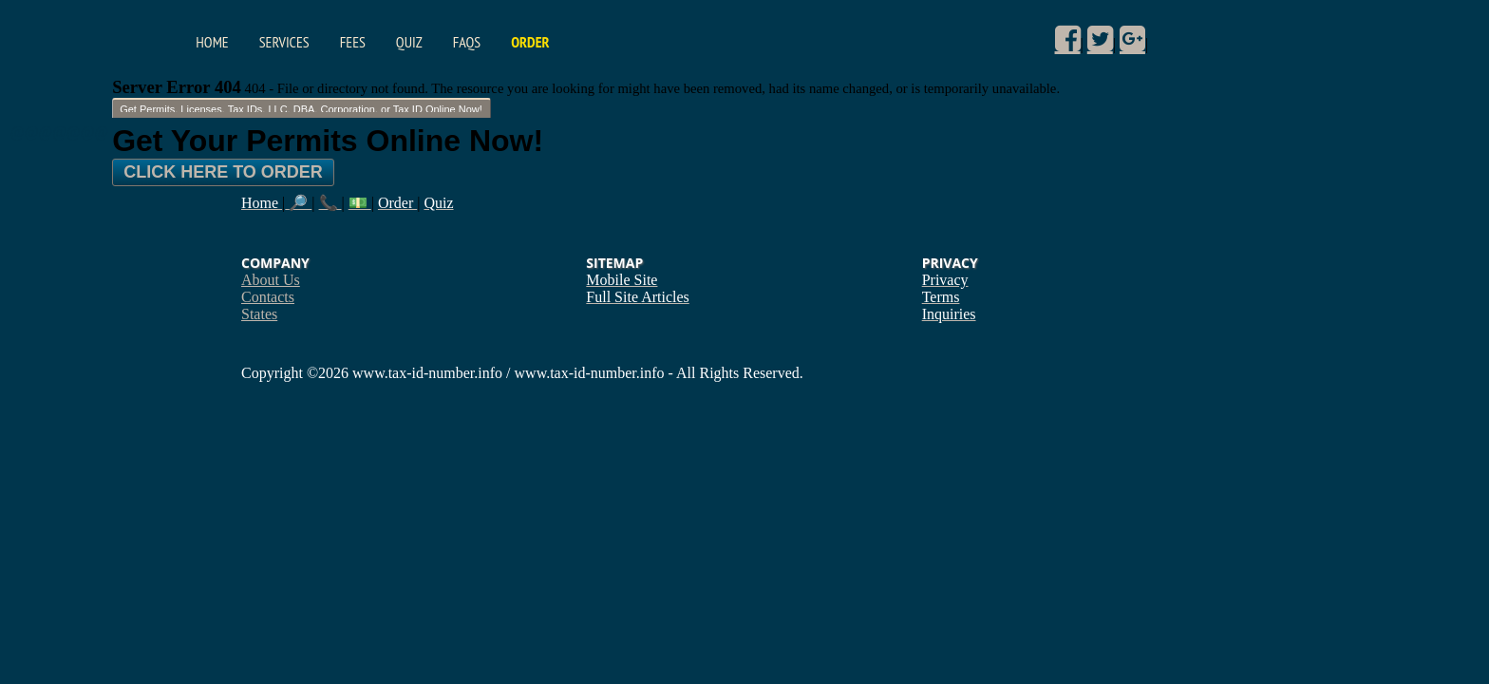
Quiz (409, 41)
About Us (270, 280)
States (259, 314)
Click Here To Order (223, 171)
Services (284, 41)
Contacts (267, 297)
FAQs (467, 41)
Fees (353, 41)
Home (212, 41)
